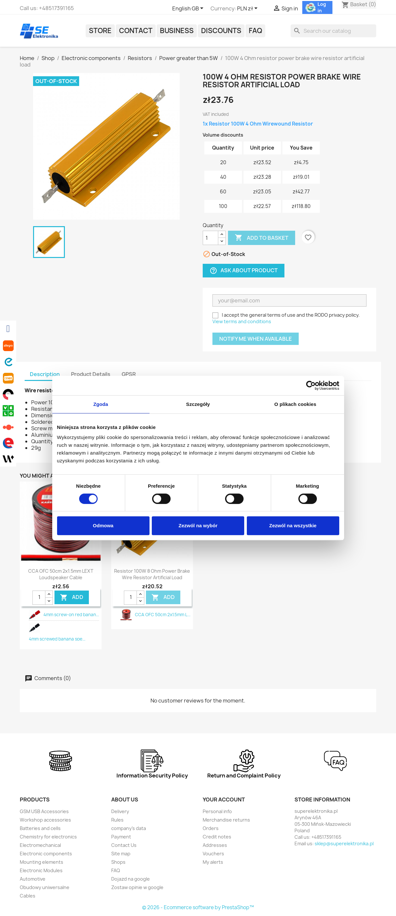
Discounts (221, 30)
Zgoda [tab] (100, 404)
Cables (27, 896)
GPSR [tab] (129, 374)
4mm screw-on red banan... (71, 614)
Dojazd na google (130, 879)
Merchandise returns (226, 820)
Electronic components (46, 853)
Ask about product (244, 271)
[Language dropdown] (189, 9)
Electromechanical (40, 845)
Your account (224, 799)
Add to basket (261, 238)
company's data (128, 828)
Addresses (215, 845)
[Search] (333, 30)
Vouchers (213, 853)
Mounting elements (41, 862)
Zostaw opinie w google (137, 887)
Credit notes (217, 837)
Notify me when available (255, 338)
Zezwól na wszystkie (293, 525)
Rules (117, 820)
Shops (118, 862)
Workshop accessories (45, 820)
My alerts (213, 862)
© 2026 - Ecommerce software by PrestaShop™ (198, 907)
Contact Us (124, 845)
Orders (211, 828)
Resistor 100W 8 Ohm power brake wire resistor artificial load (152, 574)
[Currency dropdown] (248, 9)
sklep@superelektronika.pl (344, 843)
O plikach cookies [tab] (295, 404)
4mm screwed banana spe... (57, 639)
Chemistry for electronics (48, 837)
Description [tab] (45, 374)
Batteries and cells (40, 828)
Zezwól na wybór (197, 525)
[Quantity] (210, 238)
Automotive (32, 879)
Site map (120, 853)
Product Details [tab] (90, 374)
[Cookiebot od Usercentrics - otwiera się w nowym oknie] (310, 385)
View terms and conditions (241, 321)
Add (71, 597)
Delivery (120, 811)
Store (100, 30)
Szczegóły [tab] (198, 404)
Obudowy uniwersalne (44, 887)
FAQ (255, 30)
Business (177, 30)
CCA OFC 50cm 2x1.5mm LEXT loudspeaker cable (60, 574)
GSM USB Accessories (44, 811)
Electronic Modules (41, 870)
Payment (121, 837)
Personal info (217, 811)
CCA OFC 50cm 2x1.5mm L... (162, 614)
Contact (135, 30)
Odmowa (103, 525)
